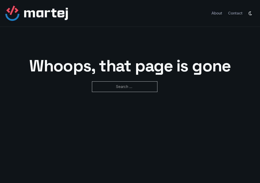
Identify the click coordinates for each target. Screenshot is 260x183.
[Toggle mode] (251, 13)
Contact (235, 13)
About (217, 13)
